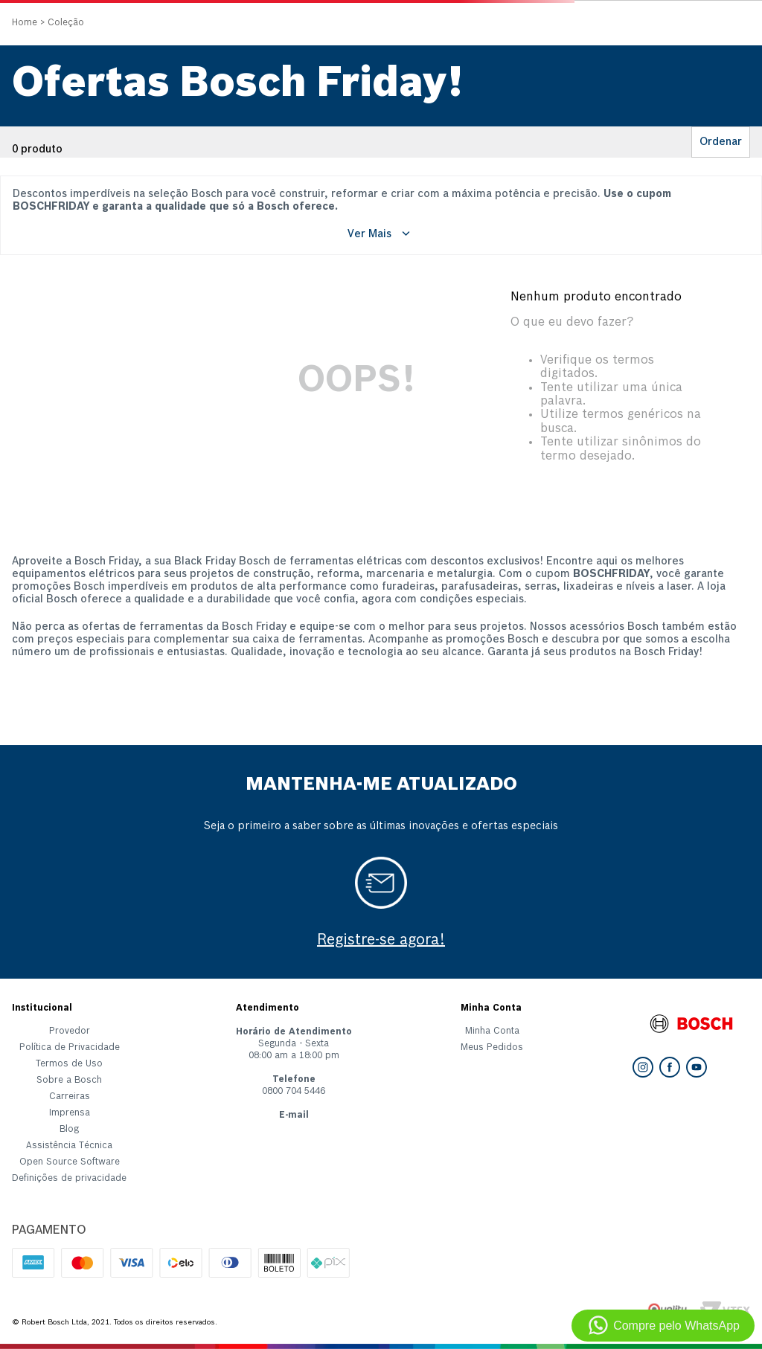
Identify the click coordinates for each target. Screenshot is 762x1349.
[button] (69, 1181)
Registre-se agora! (381, 940)
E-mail (294, 1115)
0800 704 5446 (293, 1091)
